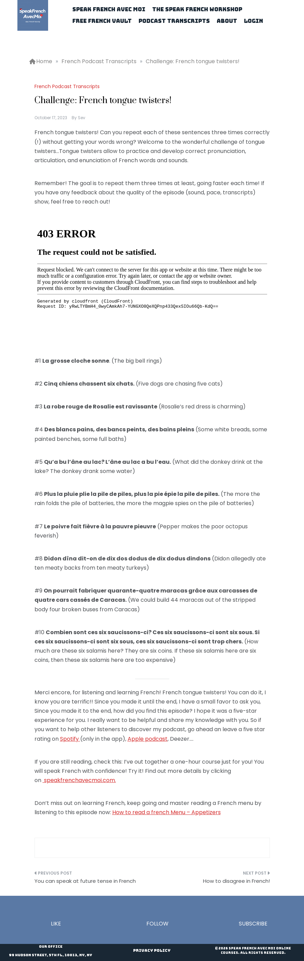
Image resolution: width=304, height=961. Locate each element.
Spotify (70, 739)
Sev (81, 118)
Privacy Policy (152, 950)
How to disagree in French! (236, 881)
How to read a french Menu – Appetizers (166, 812)
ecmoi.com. (100, 780)
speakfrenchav (64, 780)
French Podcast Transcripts (67, 86)
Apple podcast (148, 739)
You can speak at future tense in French (85, 881)
